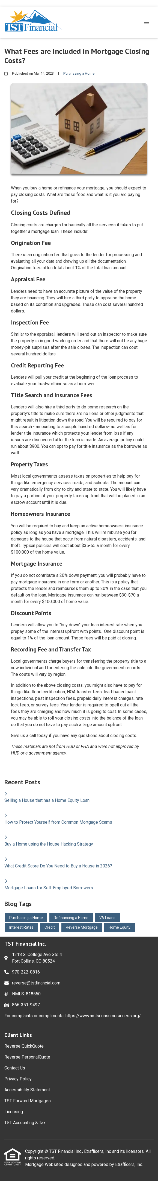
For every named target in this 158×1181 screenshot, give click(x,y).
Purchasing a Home (78, 73)
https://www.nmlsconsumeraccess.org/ (103, 1015)
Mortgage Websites (44, 1164)
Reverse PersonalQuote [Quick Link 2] (27, 1057)
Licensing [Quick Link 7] (13, 1111)
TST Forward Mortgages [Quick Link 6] (27, 1100)
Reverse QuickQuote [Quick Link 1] (24, 1046)
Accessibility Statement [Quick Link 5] (27, 1089)
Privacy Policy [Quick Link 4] (18, 1078)
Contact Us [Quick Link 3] (14, 1068)
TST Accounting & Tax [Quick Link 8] (25, 1122)
